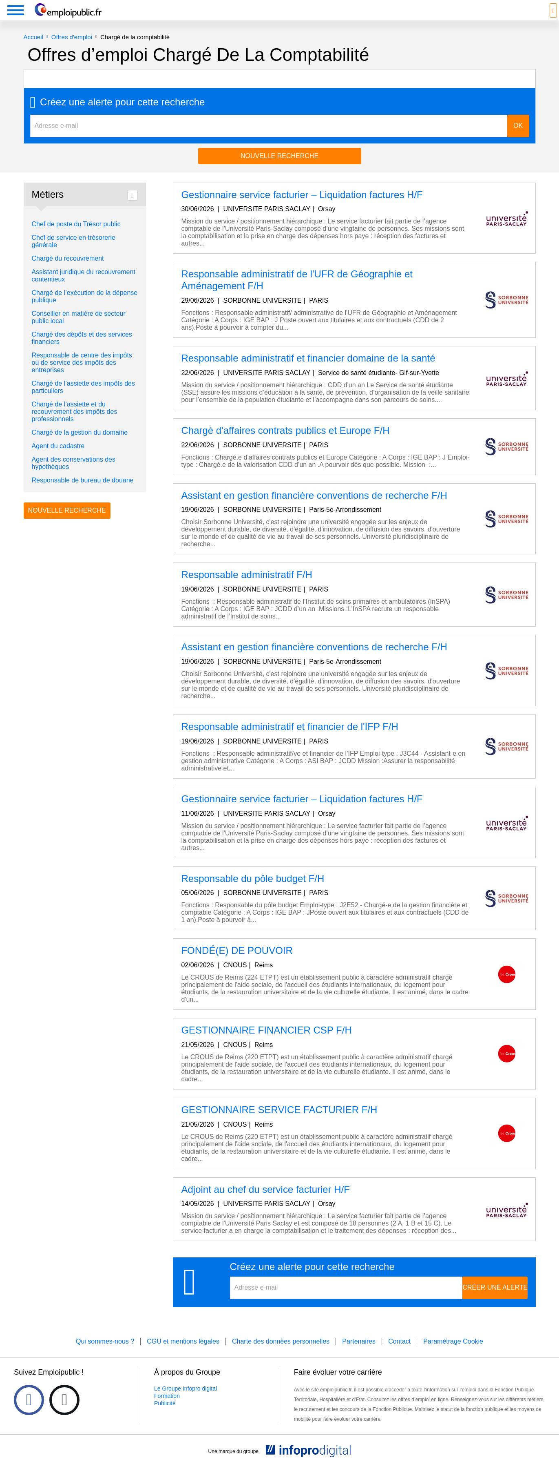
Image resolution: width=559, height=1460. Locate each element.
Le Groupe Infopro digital (185, 1400)
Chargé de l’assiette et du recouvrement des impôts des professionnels (74, 424)
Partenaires (359, 1353)
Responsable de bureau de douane (83, 492)
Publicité (165, 1415)
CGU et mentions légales (183, 1353)
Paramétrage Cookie (453, 1353)
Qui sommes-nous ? (105, 1353)
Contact (399, 1353)
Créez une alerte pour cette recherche (122, 114)
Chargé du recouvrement (68, 270)
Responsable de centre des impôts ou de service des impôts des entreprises (82, 375)
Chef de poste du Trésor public (76, 236)
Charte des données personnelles (280, 1353)
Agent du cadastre (58, 458)
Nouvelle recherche (279, 168)
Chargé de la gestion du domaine (80, 444)
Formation (167, 1408)
